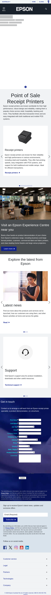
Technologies (8, 579)
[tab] (19, 185)
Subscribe (10, 520)
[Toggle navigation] (4, 9)
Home (34, 1)
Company (7, 585)
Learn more (8, 249)
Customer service (10, 559)
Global (41, 1)
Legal (5, 565)
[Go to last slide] (1, 156)
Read (5, 322)
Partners (6, 572)
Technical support (12, 385)
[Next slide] (49, 156)
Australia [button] (5, 1)
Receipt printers (11, 173)
